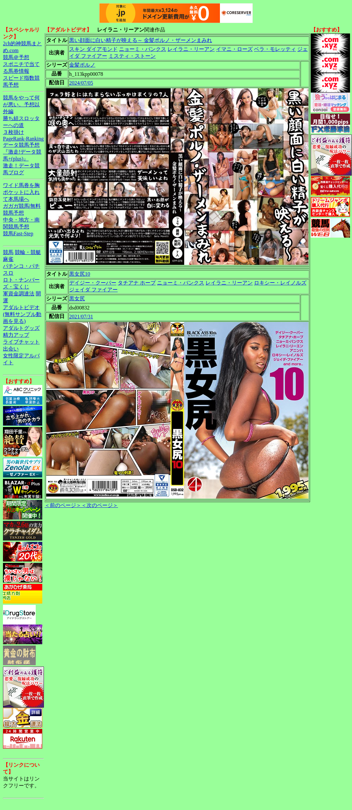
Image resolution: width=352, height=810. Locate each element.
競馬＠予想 (16, 57)
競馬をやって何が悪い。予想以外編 (21, 104)
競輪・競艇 (28, 252)
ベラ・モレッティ (275, 49)
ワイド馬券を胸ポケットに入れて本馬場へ (21, 192)
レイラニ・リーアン (191, 49)
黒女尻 (77, 298)
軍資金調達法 (18, 293)
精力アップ (16, 335)
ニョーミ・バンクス (142, 49)
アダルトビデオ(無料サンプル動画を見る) (22, 314)
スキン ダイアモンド (93, 49)
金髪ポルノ (82, 65)
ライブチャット (21, 342)
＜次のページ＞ (99, 505)
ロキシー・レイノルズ (280, 283)
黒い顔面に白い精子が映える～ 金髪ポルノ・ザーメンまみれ (140, 40)
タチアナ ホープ (137, 283)
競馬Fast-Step (18, 233)
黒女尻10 (79, 274)
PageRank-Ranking (23, 138)
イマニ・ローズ (234, 49)
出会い (11, 349)
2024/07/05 (81, 83)
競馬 (8, 252)
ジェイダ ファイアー (93, 289)
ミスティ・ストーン (132, 56)
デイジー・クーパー (92, 283)
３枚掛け (13, 132)
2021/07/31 (81, 316)
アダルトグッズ (21, 328)
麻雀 (8, 259)
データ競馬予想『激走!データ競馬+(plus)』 (22, 151)
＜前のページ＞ (63, 505)
